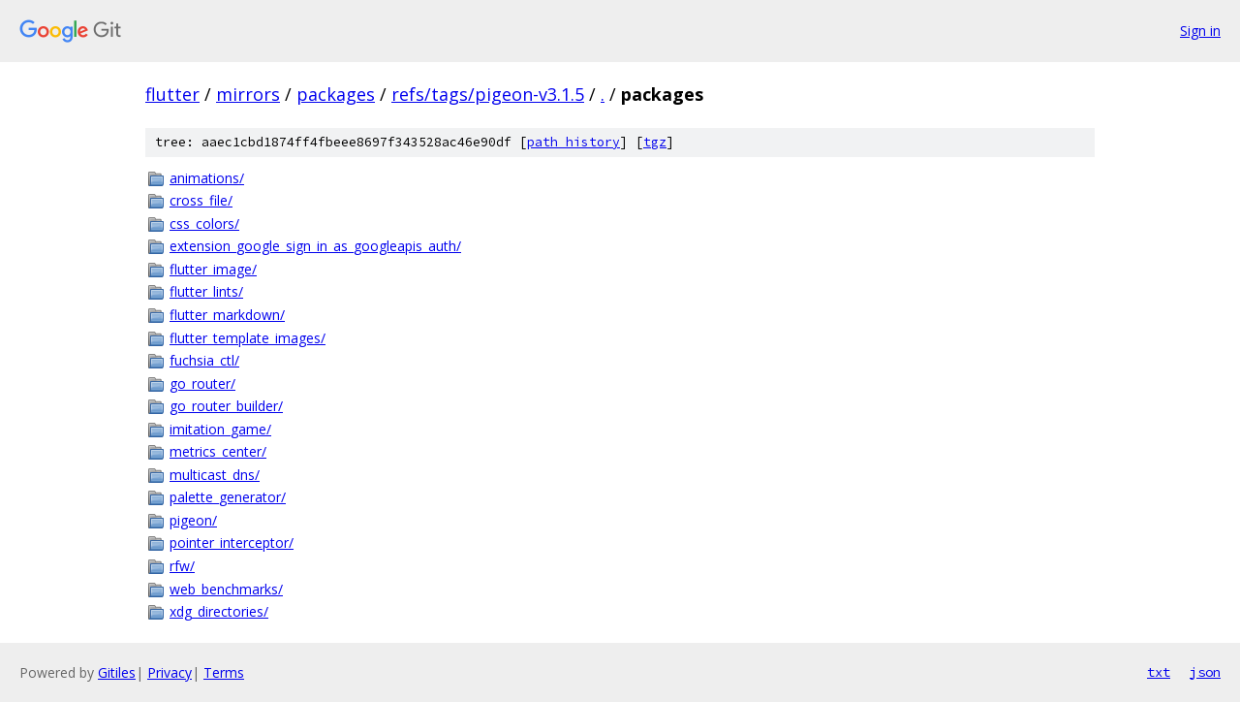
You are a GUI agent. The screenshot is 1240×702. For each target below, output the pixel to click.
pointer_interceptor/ (232, 542)
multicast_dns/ (215, 474)
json (1205, 672)
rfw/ (182, 566)
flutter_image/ (213, 269)
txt (1158, 672)
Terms (223, 672)
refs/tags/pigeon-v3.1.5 (487, 94)
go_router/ (202, 383)
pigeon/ (193, 520)
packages (335, 94)
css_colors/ (204, 223)
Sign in (1200, 30)
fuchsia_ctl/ (204, 360)
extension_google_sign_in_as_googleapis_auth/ (315, 246)
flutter (172, 94)
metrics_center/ (218, 451)
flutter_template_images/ (248, 338)
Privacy (169, 672)
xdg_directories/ (219, 611)
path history (573, 142)
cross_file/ (201, 200)
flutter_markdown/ (227, 314)
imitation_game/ (220, 429)
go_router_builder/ (226, 406)
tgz (654, 142)
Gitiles (117, 672)
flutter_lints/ (206, 291)
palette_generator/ (228, 497)
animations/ (207, 178)
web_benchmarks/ (226, 589)
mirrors (248, 94)
